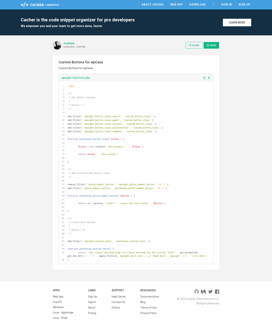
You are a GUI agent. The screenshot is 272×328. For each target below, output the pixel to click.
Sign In (226, 4)
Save (211, 45)
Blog (142, 302)
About (91, 307)
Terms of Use (148, 307)
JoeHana (68, 43)
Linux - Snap (60, 317)
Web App (176, 4)
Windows (58, 307)
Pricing (92, 312)
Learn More (237, 22)
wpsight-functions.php (76, 77)
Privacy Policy (148, 312)
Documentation (149, 296)
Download (197, 4)
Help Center (119, 296)
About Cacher (153, 4)
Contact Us (118, 302)
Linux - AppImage (63, 312)
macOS (57, 302)
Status (116, 307)
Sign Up (244, 4)
